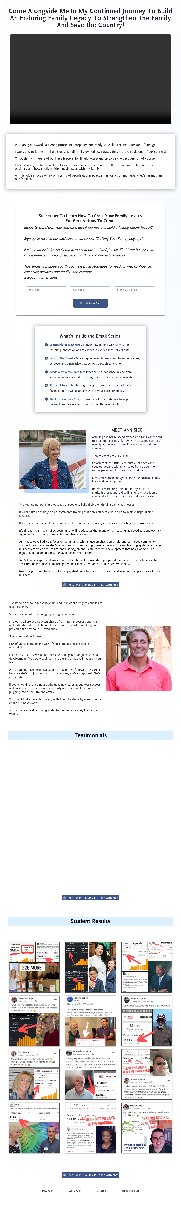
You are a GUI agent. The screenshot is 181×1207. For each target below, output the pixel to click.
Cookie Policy (75, 1202)
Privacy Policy (46, 1202)
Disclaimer (101, 1202)
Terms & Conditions (131, 1202)
